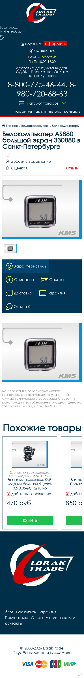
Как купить (43, 111)
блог (58, 111)
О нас (37, 617)
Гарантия (23, 111)
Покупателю (16, 617)
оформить (55, 43)
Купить (30, 520)
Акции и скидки (60, 617)
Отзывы (72, 168)
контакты (72, 111)
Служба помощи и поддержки (42, 652)
